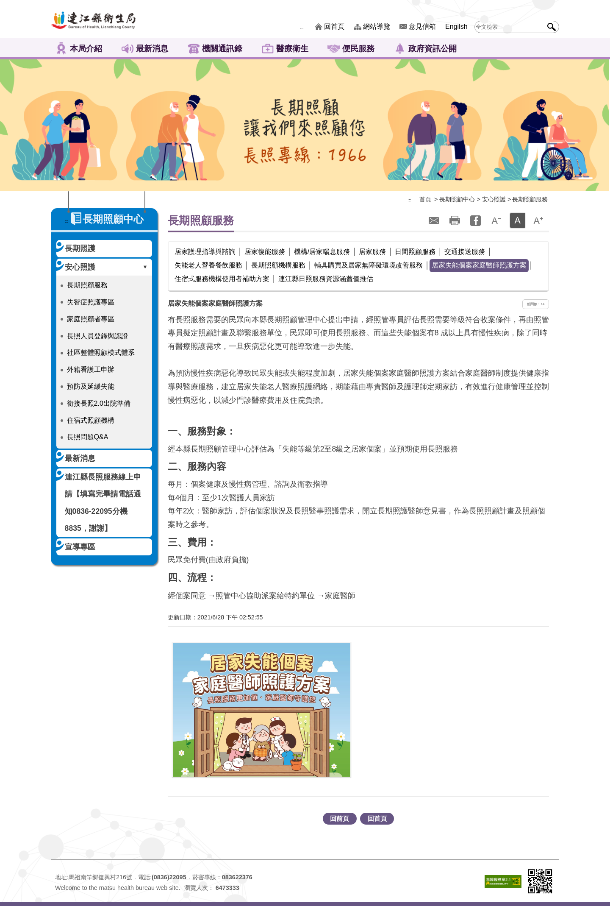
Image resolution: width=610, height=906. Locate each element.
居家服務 (372, 251)
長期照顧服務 (87, 285)
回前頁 (339, 818)
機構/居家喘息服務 (322, 251)
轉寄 (433, 220)
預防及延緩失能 (90, 386)
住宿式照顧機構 (90, 420)
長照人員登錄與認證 (97, 336)
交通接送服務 (464, 251)
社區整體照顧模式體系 (101, 352)
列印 (454, 220)
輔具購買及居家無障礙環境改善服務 (368, 265)
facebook (475, 220)
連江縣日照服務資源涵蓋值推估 (325, 278)
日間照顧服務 (415, 251)
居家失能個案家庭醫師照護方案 (479, 265)
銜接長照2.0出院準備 (98, 403)
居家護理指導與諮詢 (205, 251)
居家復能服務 (264, 251)
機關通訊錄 (222, 48)
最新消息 (152, 48)
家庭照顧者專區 (90, 319)
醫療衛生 (292, 48)
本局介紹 (86, 48)
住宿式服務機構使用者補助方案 (222, 278)
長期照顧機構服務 (278, 265)
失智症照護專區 (90, 302)
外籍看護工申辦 (90, 369)
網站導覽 (376, 26)
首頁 (425, 199)
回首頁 (334, 26)
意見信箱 (422, 26)
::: (302, 27)
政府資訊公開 (432, 48)
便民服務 (358, 48)
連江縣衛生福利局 (93, 19)
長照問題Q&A (87, 436)
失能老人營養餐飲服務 (208, 265)
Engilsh (456, 26)
